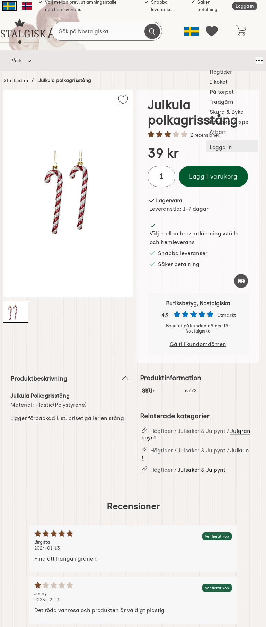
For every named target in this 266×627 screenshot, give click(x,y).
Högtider (50, 60)
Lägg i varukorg (213, 176)
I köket (80, 60)
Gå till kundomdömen (198, 344)
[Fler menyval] (251, 60)
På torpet (111, 60)
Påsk (15, 60)
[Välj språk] (191, 31)
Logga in (245, 6)
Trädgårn (145, 60)
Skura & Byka (179, 60)
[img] (123, 100)
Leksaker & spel (221, 60)
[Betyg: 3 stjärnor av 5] (198, 135)
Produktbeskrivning (70, 378)
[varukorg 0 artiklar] (241, 31)
